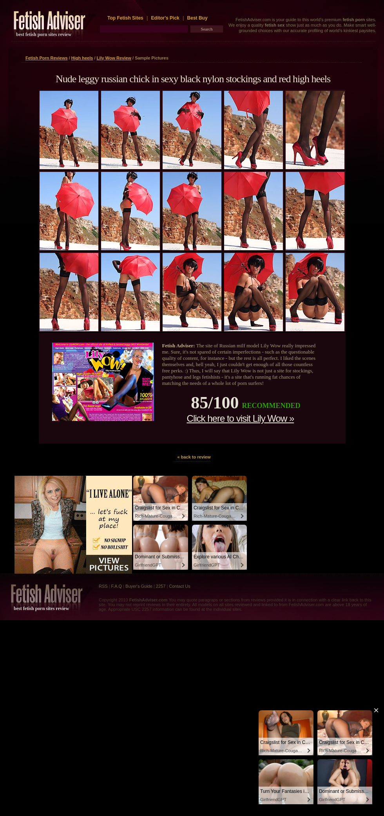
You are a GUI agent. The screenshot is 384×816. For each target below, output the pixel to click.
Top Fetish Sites (126, 18)
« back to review (194, 457)
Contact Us (179, 586)
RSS (103, 586)
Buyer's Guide (138, 586)
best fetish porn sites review (43, 34)
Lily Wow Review (114, 58)
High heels (82, 58)
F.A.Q (116, 586)
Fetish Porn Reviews (46, 58)
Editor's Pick (165, 18)
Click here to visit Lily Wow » (240, 418)
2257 (160, 586)
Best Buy (197, 18)
